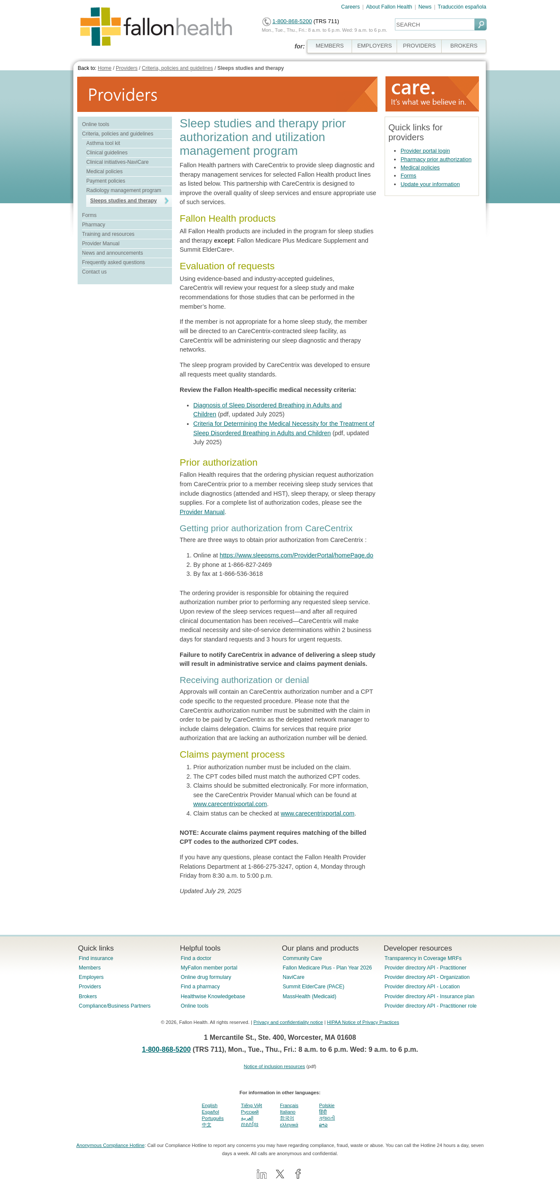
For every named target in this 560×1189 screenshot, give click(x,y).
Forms (89, 215)
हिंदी (323, 1111)
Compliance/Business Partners (115, 1006)
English (210, 1105)
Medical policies (104, 172)
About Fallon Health (389, 7)
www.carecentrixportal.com (230, 804)
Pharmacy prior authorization (436, 159)
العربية (247, 1117)
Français (289, 1105)
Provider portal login (425, 150)
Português (213, 1118)
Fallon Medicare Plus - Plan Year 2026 (327, 968)
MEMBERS (330, 45)
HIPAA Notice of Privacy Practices (363, 1022)
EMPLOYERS (374, 45)
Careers (350, 7)
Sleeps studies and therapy (250, 68)
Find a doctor (196, 958)
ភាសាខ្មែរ (250, 1124)
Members (90, 968)
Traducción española (462, 7)
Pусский (250, 1111)
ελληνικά (289, 1124)
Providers (127, 68)
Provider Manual (100, 244)
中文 (206, 1124)
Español (210, 1111)
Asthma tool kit (103, 143)
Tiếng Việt (251, 1105)
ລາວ (323, 1124)
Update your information (430, 184)
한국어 (287, 1117)
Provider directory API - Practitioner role (431, 1006)
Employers (91, 977)
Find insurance (96, 958)
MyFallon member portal (209, 968)
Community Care (302, 958)
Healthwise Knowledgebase (213, 996)
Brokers (88, 996)
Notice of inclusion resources (274, 1066)
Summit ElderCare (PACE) (313, 987)
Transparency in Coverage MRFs (423, 958)
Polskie (326, 1105)
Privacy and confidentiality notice (288, 1022)
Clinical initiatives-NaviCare (117, 162)
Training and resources (108, 234)
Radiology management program (123, 190)
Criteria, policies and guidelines (177, 68)
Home (104, 68)
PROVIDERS (419, 45)
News (425, 7)
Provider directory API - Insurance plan (429, 996)
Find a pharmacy (200, 987)
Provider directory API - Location (422, 987)
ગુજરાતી (327, 1117)
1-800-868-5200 (292, 21)
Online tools (95, 124)
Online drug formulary (206, 977)
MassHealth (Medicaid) (309, 996)
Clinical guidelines (106, 153)
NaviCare (293, 977)
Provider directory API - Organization (427, 977)
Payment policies (105, 181)
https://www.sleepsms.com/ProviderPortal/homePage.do (296, 555)
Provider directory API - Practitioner (426, 968)
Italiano (287, 1111)
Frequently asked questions (113, 262)
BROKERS (463, 45)
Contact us (94, 272)
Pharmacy (93, 225)
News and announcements (112, 253)
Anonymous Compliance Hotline (110, 1145)
